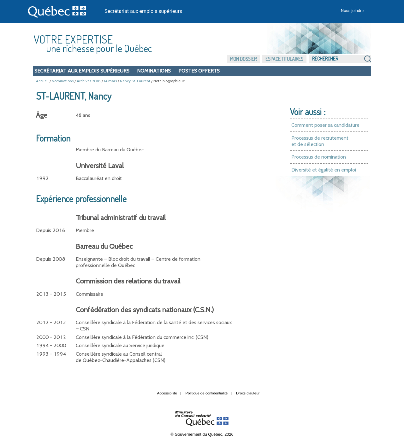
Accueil (42, 81)
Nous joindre (352, 10)
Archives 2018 (89, 81)
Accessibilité (167, 393)
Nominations (154, 71)
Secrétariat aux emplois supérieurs (143, 11)
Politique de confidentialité (207, 393)
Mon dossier (243, 59)
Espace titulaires (284, 59)
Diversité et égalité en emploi (323, 170)
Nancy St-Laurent (135, 81)
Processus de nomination (318, 157)
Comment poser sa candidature (325, 125)
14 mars (110, 81)
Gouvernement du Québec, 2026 (204, 434)
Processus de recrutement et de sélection (319, 141)
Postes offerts (199, 71)
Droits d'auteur (248, 393)
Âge (41, 115)
